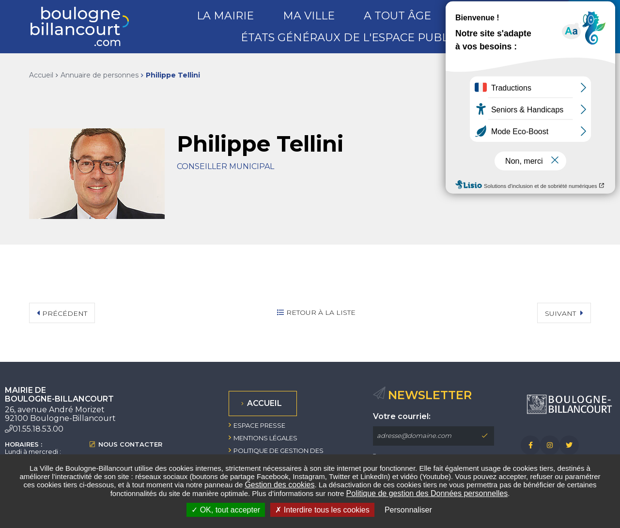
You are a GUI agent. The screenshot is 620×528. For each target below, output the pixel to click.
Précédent (64, 313)
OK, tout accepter (225, 510)
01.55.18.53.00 (38, 429)
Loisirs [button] (481, 15)
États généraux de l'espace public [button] (350, 37)
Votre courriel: (402, 416)
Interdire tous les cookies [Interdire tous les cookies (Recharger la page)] (322, 510)
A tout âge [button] (397, 15)
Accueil (41, 75)
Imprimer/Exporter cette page (522, 75)
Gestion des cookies (279, 485)
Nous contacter (130, 444)
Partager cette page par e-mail (562, 75)
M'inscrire (484, 436)
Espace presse (259, 425)
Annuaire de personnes (100, 75)
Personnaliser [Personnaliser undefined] (408, 510)
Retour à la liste (321, 312)
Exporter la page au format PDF (542, 75)
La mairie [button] (225, 15)
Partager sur (581, 75)
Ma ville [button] (309, 15)
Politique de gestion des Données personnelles (427, 493)
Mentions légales (265, 438)
